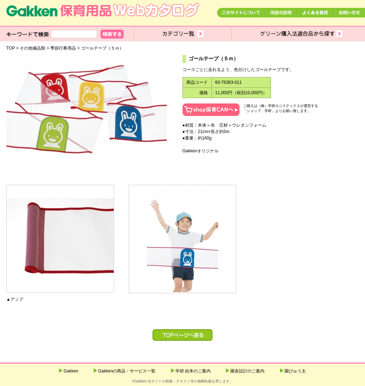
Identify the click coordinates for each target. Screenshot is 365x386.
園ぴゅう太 (295, 371)
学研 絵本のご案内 (193, 371)
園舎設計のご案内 (247, 371)
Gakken (70, 371)
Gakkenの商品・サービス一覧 (126, 371)
